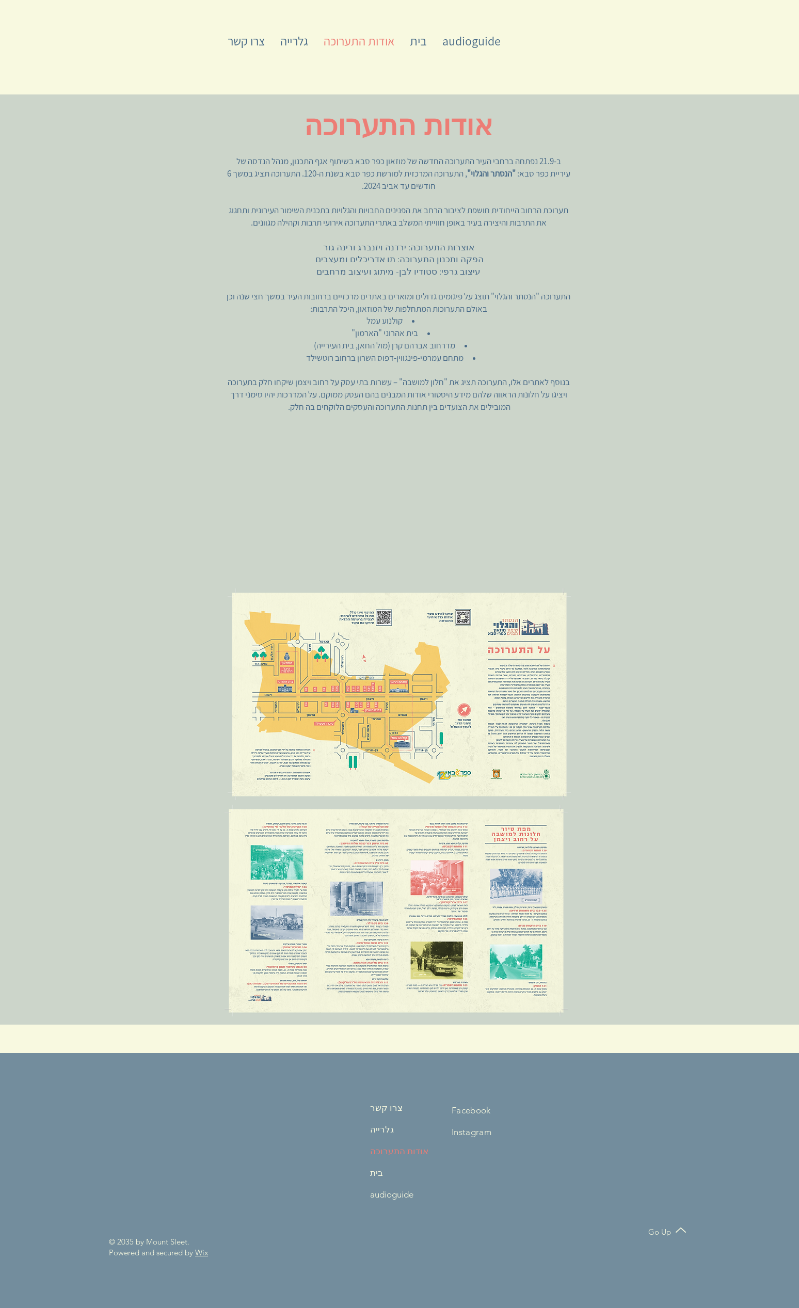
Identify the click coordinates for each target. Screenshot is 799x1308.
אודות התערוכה (397, 1151)
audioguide (391, 1194)
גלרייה (382, 1129)
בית (376, 1173)
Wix (201, 1252)
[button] (246, 41)
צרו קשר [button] (386, 1108)
